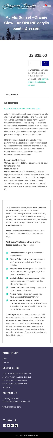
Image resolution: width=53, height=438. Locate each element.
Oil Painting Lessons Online (14, 380)
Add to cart (45, 64)
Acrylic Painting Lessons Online (38, 73)
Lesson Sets (7, 387)
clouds (31, 81)
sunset (31, 84)
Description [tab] (12, 94)
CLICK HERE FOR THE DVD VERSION (22, 108)
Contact (6, 362)
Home (4, 359)
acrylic (45, 78)
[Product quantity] (34, 63)
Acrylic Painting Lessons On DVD (16, 377)
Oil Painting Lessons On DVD (14, 384)
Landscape (40, 81)
